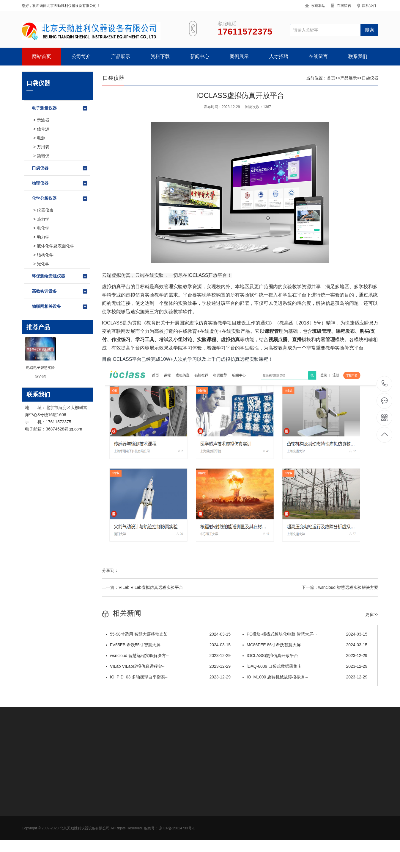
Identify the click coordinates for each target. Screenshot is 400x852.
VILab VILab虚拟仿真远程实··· (168, 666)
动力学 (43, 237)
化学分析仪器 (60, 199)
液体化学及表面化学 (55, 246)
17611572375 (385, 383)
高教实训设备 (60, 291)
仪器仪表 (45, 210)
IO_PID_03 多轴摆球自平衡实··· (168, 677)
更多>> (371, 614)
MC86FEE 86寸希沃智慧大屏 (304, 644)
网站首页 (41, 56)
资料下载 (160, 56)
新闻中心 (199, 56)
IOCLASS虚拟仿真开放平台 (304, 655)
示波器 (43, 120)
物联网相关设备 (60, 307)
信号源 (43, 129)
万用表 (43, 146)
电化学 (43, 228)
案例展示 (239, 56)
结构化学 (45, 254)
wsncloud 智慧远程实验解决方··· (168, 655)
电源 (41, 137)
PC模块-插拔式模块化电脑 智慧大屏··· (304, 634)
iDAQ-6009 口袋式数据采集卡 (304, 666)
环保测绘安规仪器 (60, 276)
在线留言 (344, 6)
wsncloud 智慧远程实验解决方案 (348, 587)
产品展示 (120, 56)
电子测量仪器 (60, 108)
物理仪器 (60, 183)
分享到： (110, 570)
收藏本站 (318, 6)
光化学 (43, 263)
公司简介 (81, 56)
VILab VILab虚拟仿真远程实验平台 (151, 587)
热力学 (43, 219)
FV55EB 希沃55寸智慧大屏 (168, 644)
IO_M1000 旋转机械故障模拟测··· (304, 677)
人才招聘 (278, 56)
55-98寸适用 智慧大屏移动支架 (168, 634)
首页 (331, 78)
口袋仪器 (60, 168)
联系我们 (369, 6)
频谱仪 (43, 155)
